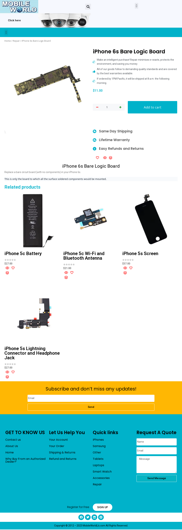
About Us (11, 446)
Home (7, 40)
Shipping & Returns (62, 453)
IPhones (98, 440)
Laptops (98, 466)
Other (97, 453)
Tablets (98, 459)
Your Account (58, 440)
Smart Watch (102, 472)
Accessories (101, 478)
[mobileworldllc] (19, 6)
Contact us (13, 440)
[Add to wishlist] (97, 158)
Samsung (99, 446)
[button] (88, 7)
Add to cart (152, 107)
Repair (16, 40)
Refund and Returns (62, 459)
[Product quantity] (107, 107)
